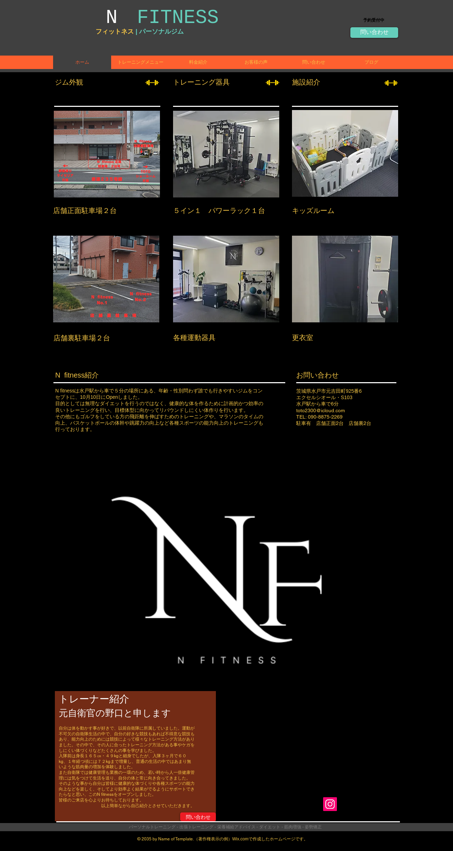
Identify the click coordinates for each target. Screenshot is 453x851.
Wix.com (240, 838)
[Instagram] (330, 804)
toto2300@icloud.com (320, 410)
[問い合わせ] (374, 32)
